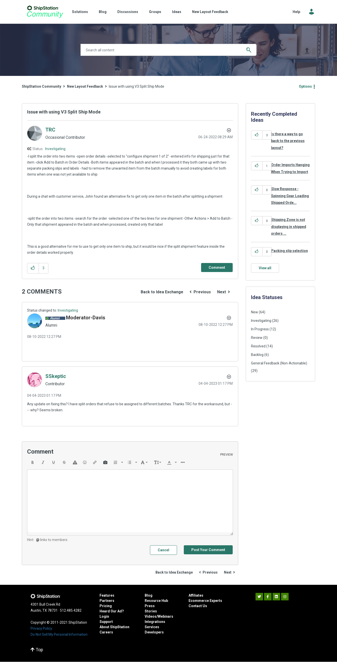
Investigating (55, 149)
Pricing (106, 606)
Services (152, 627)
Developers (154, 632)
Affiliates (196, 595)
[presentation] (33, 462)
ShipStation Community (45, 12)
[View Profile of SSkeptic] (55, 376)
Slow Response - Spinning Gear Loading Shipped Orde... (290, 196)
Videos (150, 616)
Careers (106, 632)
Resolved (258, 346)
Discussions (127, 12)
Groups (155, 12)
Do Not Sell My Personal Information (59, 634)
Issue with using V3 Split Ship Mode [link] (136, 86)
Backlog (257, 355)
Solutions (80, 12)
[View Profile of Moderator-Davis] (85, 318)
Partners (107, 601)
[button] (33, 268)
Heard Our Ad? (112, 611)
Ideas (176, 12)
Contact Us (198, 606)
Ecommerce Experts (205, 601)
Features (107, 595)
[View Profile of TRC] (50, 130)
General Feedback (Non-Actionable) (279, 363)
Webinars (165, 616)
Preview (226, 454)
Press (150, 606)
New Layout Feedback (210, 12)
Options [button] (305, 86)
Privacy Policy (41, 628)
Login (104, 616)
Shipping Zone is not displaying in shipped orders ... (288, 226)
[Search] (168, 50)
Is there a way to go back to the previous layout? (288, 141)
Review (257, 338)
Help (296, 12)
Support (106, 622)
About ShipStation (114, 627)
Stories (151, 611)
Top (37, 649)
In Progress (260, 329)
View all (265, 268)
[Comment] (217, 267)
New (254, 312)
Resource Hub (156, 601)
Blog (103, 12)
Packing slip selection (289, 251)
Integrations (155, 622)
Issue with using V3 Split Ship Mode (64, 111)
